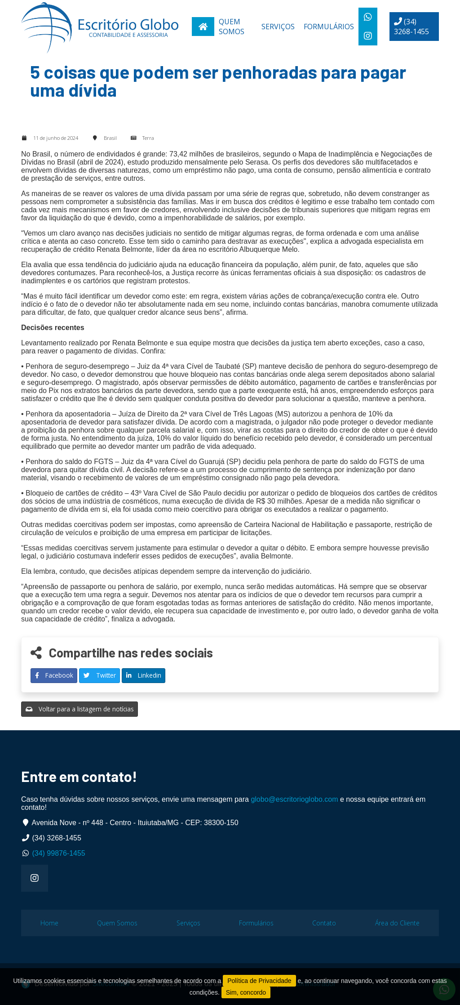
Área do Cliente (397, 923)
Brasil (110, 137)
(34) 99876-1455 (58, 853)
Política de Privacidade (259, 980)
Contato (324, 923)
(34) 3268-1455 (411, 26)
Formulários (329, 26)
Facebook (54, 675)
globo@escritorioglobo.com (294, 799)
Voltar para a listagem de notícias (80, 709)
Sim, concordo (246, 992)
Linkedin (143, 675)
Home (49, 923)
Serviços (278, 26)
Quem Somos (231, 26)
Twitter (100, 675)
